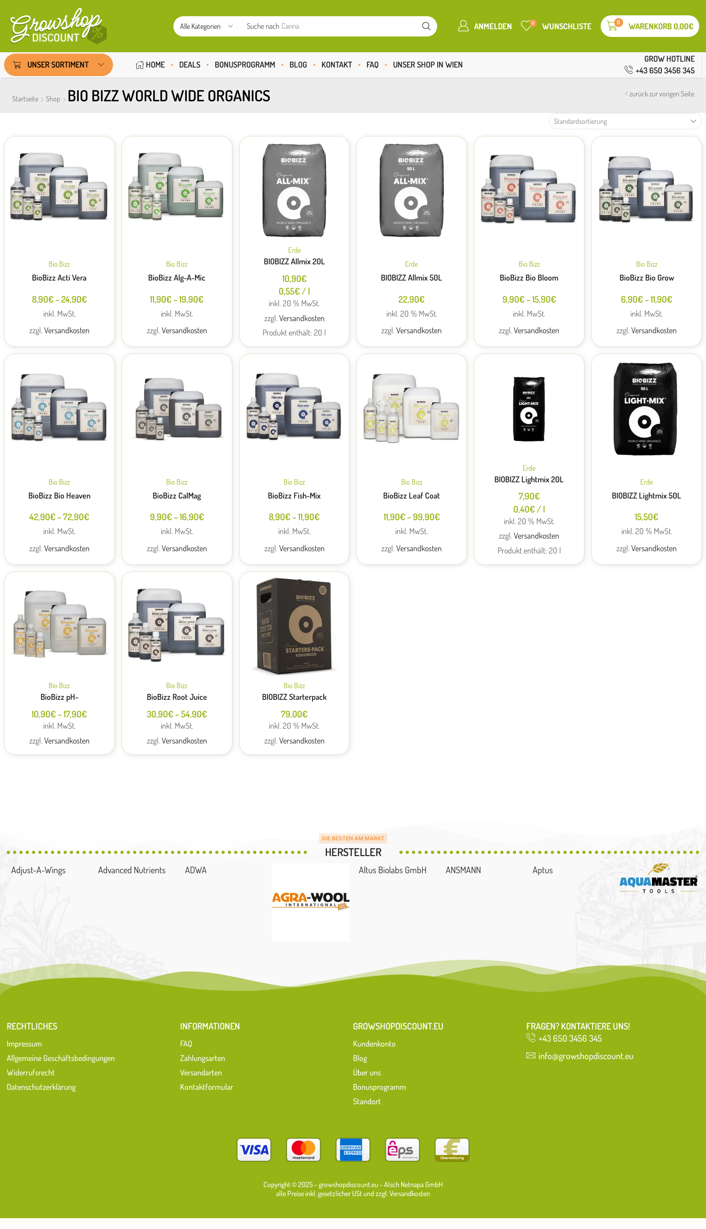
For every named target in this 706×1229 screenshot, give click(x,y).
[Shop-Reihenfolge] (625, 121)
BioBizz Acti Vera (59, 277)
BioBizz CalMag (177, 495)
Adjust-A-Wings (38, 869)
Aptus (543, 869)
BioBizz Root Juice (177, 697)
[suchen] (426, 26)
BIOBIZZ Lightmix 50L (646, 495)
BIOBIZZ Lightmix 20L (529, 479)
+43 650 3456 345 (665, 70)
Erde (294, 249)
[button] (484, 26)
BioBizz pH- (59, 697)
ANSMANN (463, 869)
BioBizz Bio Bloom (529, 277)
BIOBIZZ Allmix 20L (294, 261)
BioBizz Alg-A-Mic (176, 277)
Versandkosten (67, 330)
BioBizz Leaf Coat (411, 495)
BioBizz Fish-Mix (294, 495)
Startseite (25, 98)
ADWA (196, 869)
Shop (53, 98)
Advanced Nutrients (132, 869)
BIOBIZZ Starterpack (294, 697)
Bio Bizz (59, 263)
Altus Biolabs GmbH (392, 869)
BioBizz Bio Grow (647, 277)
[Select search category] (205, 26)
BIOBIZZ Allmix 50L (411, 277)
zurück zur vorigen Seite (661, 93)
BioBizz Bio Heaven (59, 495)
